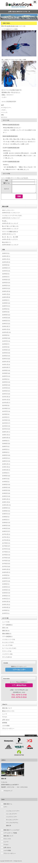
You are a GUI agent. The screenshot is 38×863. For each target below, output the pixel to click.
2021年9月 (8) (5, 405)
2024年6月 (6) (5, 309)
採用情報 (4, 722)
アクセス (4, 717)
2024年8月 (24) (6, 303)
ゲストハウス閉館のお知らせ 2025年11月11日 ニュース (10, 233)
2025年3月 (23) (6, 282)
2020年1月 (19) (6, 461)
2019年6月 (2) (5, 481)
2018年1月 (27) (6, 531)
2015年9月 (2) (5, 610)
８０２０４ (4, 117)
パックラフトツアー (11, 816)
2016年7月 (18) (6, 581)
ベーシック (4, 112)
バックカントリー (11, 101)
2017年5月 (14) (6, 554)
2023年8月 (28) (6, 338)
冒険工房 (8, 825)
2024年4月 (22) (6, 314)
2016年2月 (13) (6, 595)
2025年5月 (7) (5, 276)
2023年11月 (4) (6, 329)
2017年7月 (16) (6, 549)
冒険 (2, 115)
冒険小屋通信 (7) (6, 633)
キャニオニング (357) (8, 642)
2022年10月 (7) (6, 367)
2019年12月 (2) (6, 464)
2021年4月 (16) (6, 420)
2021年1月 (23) (6, 429)
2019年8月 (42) (6, 475)
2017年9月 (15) (6, 543)
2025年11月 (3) (6, 259)
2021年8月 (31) (6, 408)
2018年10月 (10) (6, 505)
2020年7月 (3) (5, 446)
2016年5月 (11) (6, 587)
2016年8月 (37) (6, 578)
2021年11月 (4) (6, 399)
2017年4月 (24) (6, 557)
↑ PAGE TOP (31, 735)
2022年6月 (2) (5, 379)
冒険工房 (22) (5, 630)
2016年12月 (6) (6, 569)
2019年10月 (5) (6, 470)
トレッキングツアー (11, 814)
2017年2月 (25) (6, 563)
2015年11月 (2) (6, 604)
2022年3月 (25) (6, 388)
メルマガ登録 (5, 725)
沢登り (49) (5, 627)
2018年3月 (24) (6, 525)
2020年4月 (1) (5, 452)
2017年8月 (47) (6, 546)
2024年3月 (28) (6, 317)
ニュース (4, 714)
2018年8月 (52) (6, 511)
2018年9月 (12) (6, 508)
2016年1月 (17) (6, 598)
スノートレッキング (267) (9, 648)
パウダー (3, 110)
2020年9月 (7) (5, 440)
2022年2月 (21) (6, 391)
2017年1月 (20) (6, 566)
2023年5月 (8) (5, 347)
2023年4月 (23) (6, 350)
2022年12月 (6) (6, 361)
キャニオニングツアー (12, 819)
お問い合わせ (5, 719)
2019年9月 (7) (5, 473)
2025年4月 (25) (6, 279)
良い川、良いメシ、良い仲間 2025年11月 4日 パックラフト (10, 238)
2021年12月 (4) (6, 396)
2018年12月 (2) (6, 499)
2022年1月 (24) (6, 394)
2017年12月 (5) (6, 534)
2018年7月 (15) (6, 514)
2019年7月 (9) (5, 478)
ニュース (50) (5, 622)
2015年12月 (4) (6, 601)
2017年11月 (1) (6, 537)
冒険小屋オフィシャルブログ (11, 830)
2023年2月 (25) (6, 355)
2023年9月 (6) (5, 335)
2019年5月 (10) (6, 484)
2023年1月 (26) (6, 358)
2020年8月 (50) (6, 443)
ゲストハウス (7, 838)
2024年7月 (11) (6, 306)
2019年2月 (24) (6, 493)
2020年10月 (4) (6, 437)
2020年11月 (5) (6, 434)
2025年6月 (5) (5, 274)
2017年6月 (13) (6, 552)
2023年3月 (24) (6, 353)
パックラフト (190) (7, 654)
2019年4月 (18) (6, 487)
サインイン (14, 178)
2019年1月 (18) (6, 496)
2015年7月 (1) (5, 613)
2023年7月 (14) (6, 341)
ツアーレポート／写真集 (10, 833)
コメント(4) (22, 26)
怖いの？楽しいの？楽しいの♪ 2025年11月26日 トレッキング (10, 227)
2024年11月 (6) (6, 294)
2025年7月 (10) (6, 271)
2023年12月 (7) (6, 326)
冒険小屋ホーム (8, 804)
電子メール (6, 183)
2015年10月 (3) (6, 607)
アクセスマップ (8, 790)
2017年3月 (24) (6, 560)
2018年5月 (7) (5, 519)
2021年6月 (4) (5, 414)
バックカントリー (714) (8, 639)
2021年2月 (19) (6, 426)
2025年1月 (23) (6, 288)
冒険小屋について (7, 708)
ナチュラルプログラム (12, 822)
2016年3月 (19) (6, 593)
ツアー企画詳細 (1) (7, 636)
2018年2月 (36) (6, 528)
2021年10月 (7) (6, 402)
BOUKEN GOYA (8, 860)
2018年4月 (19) (6, 522)
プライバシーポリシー (8, 728)
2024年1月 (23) (6, 323)
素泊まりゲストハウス (8, 711)
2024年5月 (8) (5, 312)
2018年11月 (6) (6, 502)
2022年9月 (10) (6, 370)
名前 (6, 180)
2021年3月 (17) (6, 423)
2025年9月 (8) (5, 265)
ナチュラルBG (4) (7, 657)
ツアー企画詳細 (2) (7, 625)
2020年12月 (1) (6, 432)
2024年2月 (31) (6, 320)
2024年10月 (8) (6, 297)
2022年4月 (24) (6, 385)
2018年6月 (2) (5, 516)
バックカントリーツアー (12, 811)
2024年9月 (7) (5, 300)
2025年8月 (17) (6, 268)
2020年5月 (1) (5, 449)
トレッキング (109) (7, 645)
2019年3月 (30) (6, 490)
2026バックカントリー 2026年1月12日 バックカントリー (11, 211)
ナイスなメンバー (6, 107)
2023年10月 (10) (6, 332)
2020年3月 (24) (6, 455)
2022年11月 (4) (6, 364)
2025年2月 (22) (6, 285)
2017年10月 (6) (6, 540)
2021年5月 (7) (5, 417)
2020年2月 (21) (6, 458)
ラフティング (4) (6, 651)
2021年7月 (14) (6, 411)
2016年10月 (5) (6, 572)
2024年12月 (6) (6, 291)
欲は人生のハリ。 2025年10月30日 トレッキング (10, 243)
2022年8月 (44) (6, 373)
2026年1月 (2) (5, 253)
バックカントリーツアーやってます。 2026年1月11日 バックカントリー (12, 217)
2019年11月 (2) (6, 467)
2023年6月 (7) (5, 344)
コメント (6, 189)
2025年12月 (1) (6, 256)
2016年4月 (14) (6, 590)
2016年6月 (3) (5, 584)
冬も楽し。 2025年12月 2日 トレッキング (10, 222)
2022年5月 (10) (6, 382)
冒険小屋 (3, 26)
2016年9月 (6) (5, 575)
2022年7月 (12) (6, 376)
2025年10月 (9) (6, 262)
